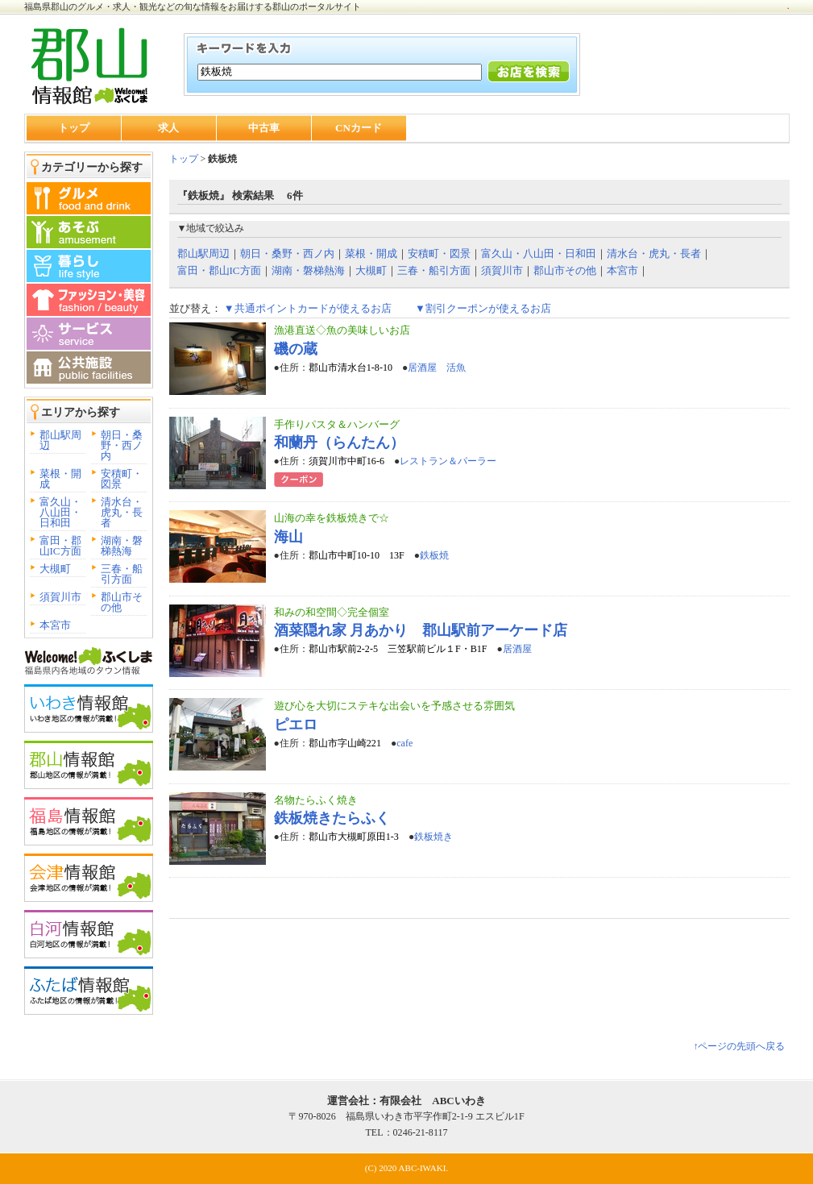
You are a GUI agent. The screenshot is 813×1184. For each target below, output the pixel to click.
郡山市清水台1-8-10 (350, 367)
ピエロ (295, 725)
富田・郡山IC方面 (60, 545)
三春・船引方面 (122, 574)
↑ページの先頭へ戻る (739, 1046)
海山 (288, 537)
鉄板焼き (433, 836)
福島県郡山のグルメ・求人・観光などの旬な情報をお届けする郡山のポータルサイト (192, 6)
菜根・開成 (60, 478)
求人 (168, 128)
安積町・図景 (122, 478)
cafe (404, 743)
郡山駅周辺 (60, 440)
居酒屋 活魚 (437, 367)
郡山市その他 (122, 602)
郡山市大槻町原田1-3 (354, 836)
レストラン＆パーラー (448, 461)
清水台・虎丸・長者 (122, 512)
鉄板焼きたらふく (332, 818)
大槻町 (55, 569)
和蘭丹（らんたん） (339, 442)
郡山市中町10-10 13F (356, 555)
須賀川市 (60, 597)
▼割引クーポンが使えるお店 (483, 308)
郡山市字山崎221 (345, 743)
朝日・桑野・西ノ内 (122, 445)
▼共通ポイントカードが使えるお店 (308, 308)
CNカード (358, 128)
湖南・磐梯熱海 (122, 545)
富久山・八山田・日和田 (60, 512)
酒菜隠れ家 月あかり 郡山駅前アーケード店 (421, 630)
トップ (73, 128)
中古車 (264, 128)
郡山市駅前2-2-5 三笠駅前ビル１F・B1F (398, 648)
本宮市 (55, 625)
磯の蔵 (295, 349)
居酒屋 (517, 648)
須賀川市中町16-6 (346, 461)
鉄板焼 (434, 555)
